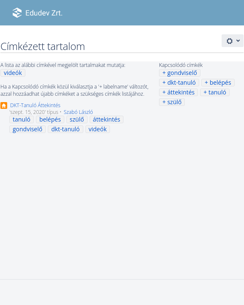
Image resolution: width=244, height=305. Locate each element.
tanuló (217, 92)
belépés (220, 82)
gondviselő (182, 73)
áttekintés (181, 92)
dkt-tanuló (181, 82)
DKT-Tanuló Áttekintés (35, 105)
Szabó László (78, 112)
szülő (174, 102)
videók (13, 73)
